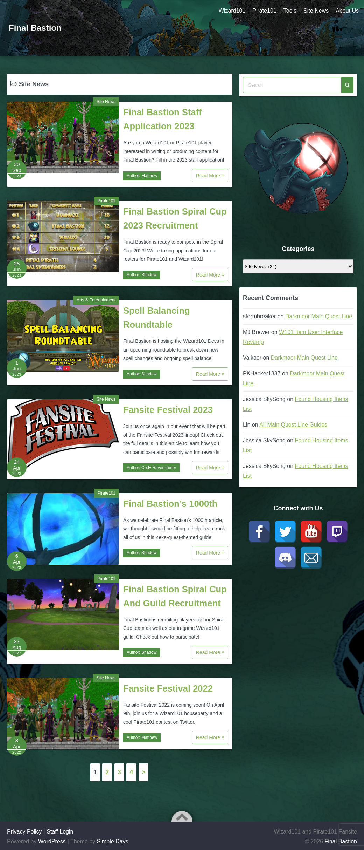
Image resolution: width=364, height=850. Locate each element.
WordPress (52, 841)
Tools (290, 11)
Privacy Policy (24, 832)
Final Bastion (35, 28)
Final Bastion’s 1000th (170, 504)
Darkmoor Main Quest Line (318, 316)
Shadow (148, 274)
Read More (210, 175)
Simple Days (112, 841)
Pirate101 (264, 11)
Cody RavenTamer (158, 467)
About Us (347, 11)
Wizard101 (232, 11)
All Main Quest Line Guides (293, 425)
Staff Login (60, 832)
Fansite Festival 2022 (168, 688)
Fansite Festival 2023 (168, 410)
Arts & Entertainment (96, 300)
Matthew (149, 175)
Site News (316, 11)
